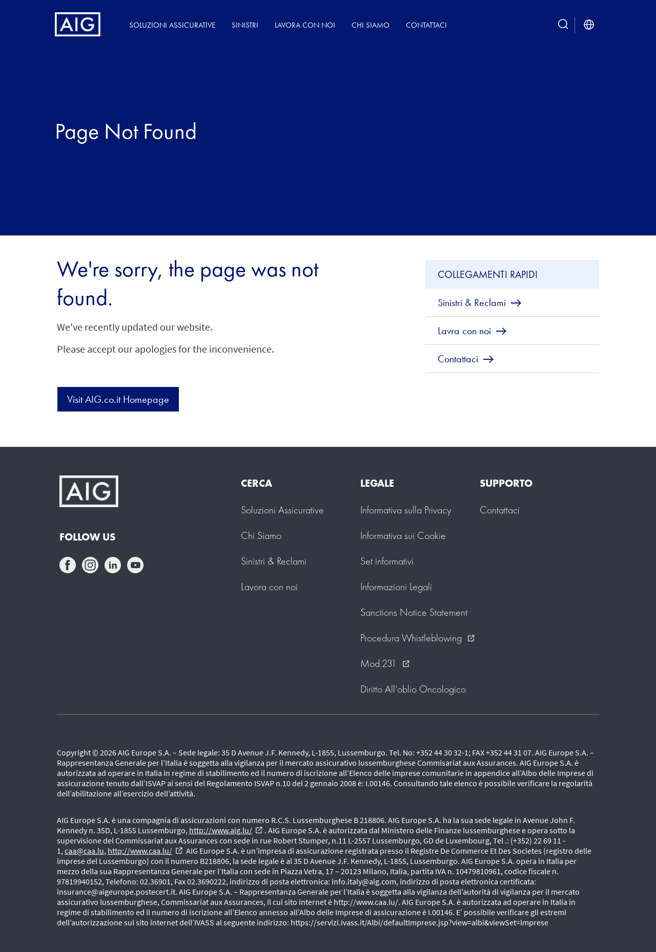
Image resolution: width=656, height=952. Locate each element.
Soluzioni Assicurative (172, 25)
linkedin (113, 565)
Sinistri (245, 25)
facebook (67, 565)
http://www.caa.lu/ (145, 851)
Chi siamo (370, 25)
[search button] (563, 24)
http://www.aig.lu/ (225, 830)
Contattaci (426, 25)
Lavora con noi (305, 25)
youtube (135, 565)
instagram (90, 565)
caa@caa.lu (84, 851)
